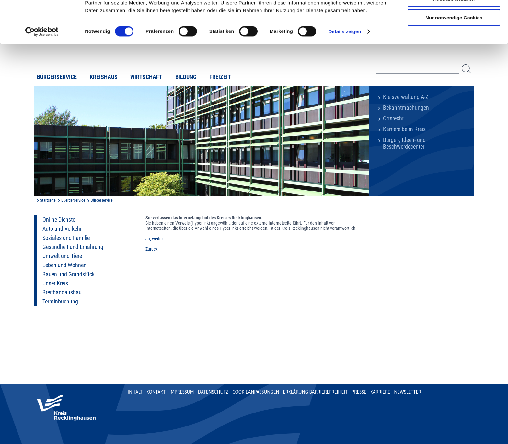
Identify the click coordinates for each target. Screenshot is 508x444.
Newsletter (407, 392)
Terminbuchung (60, 301)
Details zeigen (344, 68)
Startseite (48, 200)
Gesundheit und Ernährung (72, 247)
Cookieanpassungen (255, 392)
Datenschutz (213, 392)
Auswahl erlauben (454, 35)
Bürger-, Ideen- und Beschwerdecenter (404, 143)
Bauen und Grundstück (68, 274)
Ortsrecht (393, 118)
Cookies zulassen (453, 16)
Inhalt (135, 392)
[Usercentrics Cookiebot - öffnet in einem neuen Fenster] (42, 68)
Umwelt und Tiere (62, 256)
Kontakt (156, 392)
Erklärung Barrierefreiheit (315, 392)
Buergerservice (73, 200)
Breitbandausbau (62, 292)
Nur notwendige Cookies (453, 54)
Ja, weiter (154, 238)
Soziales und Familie (66, 238)
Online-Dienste (58, 219)
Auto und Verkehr (62, 229)
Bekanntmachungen (406, 108)
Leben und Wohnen (64, 265)
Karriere (380, 392)
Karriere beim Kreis (404, 129)
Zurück (151, 249)
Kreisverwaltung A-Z (405, 97)
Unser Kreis (55, 283)
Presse (359, 392)
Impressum (181, 392)
